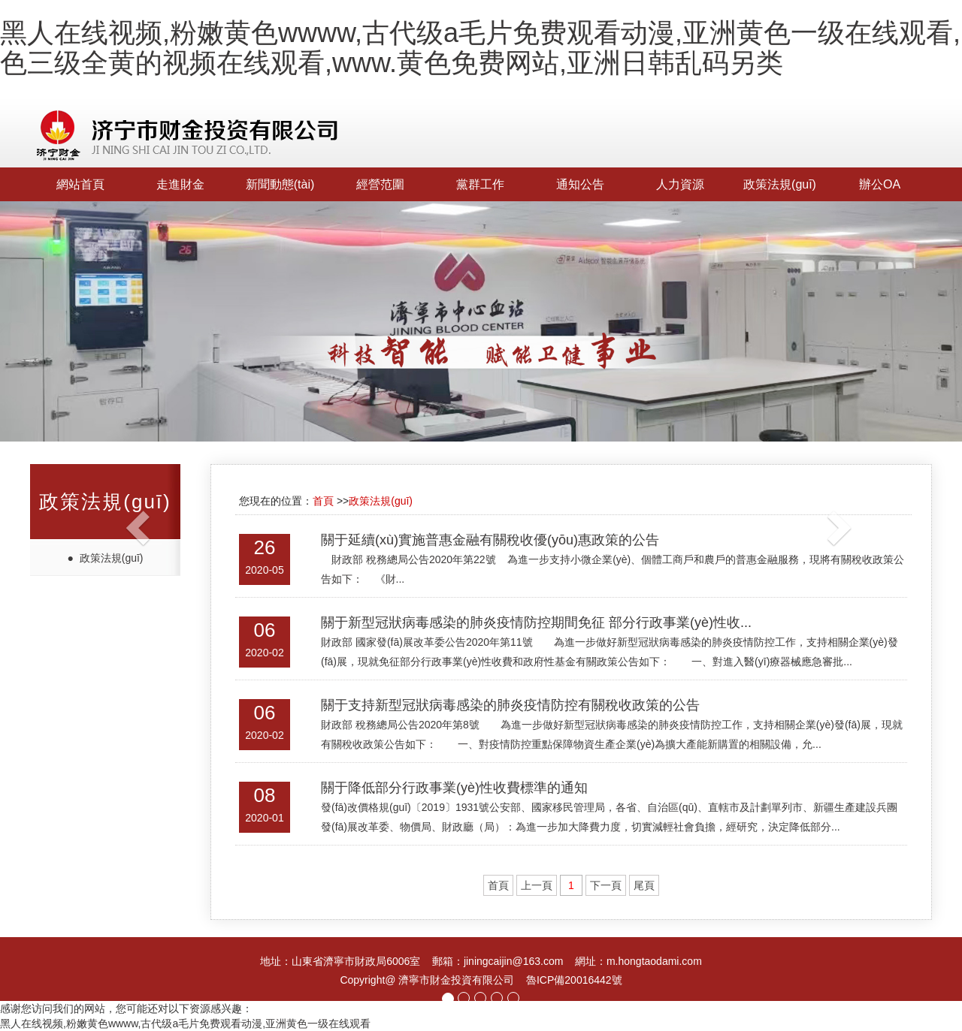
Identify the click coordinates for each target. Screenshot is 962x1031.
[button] (72, 515)
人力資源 (680, 184)
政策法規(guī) (779, 184)
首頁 (323, 501)
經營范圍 (380, 184)
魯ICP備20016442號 (574, 980)
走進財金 (180, 184)
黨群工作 (480, 184)
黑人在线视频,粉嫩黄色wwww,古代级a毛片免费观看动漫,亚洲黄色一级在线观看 (185, 1023)
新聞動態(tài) (280, 184)
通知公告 (580, 184)
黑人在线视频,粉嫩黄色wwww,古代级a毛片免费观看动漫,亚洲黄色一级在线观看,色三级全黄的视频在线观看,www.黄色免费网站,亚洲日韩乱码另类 (480, 47)
